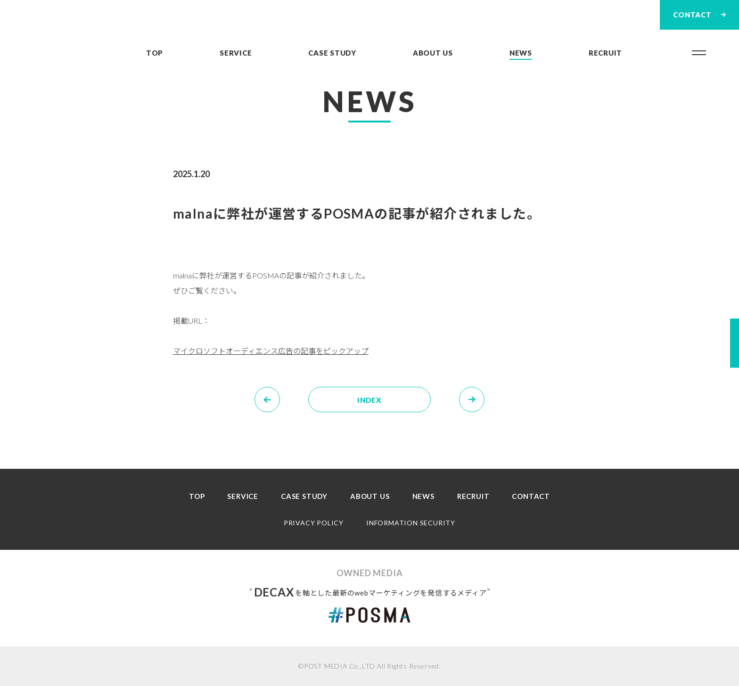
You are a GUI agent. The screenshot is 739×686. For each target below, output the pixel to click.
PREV (279, 392)
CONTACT (531, 496)
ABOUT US (433, 53)
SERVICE (236, 53)
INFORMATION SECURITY (410, 523)
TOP (154, 53)
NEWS (520, 53)
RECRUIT (605, 53)
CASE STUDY (332, 53)
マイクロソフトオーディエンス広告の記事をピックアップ (271, 350)
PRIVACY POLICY (314, 523)
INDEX (369, 400)
